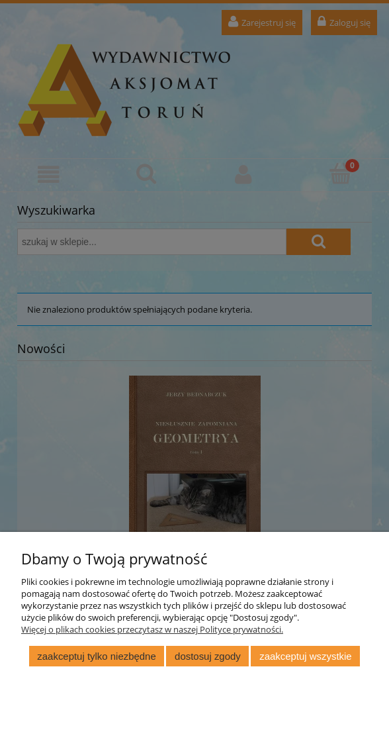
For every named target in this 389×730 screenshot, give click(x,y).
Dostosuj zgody (208, 656)
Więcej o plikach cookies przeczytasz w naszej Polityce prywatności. (152, 629)
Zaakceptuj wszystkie (305, 656)
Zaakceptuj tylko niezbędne (96, 656)
